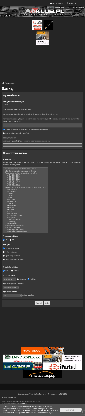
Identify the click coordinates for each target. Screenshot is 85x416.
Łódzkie (25, 197)
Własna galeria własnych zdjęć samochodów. (25, 173)
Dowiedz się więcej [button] (45, 413)
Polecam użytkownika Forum (25, 232)
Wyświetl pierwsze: (10, 292)
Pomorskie (25, 210)
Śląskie (25, 212)
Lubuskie (25, 195)
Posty (6, 271)
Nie (12, 240)
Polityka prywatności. (9, 398)
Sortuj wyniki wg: (9, 275)
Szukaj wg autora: (9, 138)
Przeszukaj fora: (9, 159)
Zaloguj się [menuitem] (71, 3)
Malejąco (32, 279)
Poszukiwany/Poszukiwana (25, 226)
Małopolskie (25, 199)
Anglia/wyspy (25, 222)
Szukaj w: (6, 245)
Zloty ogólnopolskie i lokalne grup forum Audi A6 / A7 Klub (25, 187)
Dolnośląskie (25, 191)
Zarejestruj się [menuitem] (56, 3)
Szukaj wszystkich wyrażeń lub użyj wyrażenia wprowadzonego (26, 129)
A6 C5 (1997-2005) (25, 177)
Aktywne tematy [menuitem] (78, 8)
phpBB (17, 401)
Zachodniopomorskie (25, 220)
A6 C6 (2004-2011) (25, 179)
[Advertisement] (42, 63)
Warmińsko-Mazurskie (25, 216)
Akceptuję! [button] (70, 410)
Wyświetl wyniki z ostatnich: (13, 284)
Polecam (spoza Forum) (25, 230)
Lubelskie (25, 193)
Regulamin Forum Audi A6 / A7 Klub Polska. (25, 169)
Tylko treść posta (10, 252)
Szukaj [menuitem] (7, 16)
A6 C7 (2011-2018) (25, 181)
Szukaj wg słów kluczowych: (13, 102)
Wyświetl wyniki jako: (11, 267)
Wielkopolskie (25, 218)
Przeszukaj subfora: (10, 236)
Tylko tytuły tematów (11, 256)
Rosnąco (21, 279)
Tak (5, 240)
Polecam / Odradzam (25, 228)
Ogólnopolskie (25, 189)
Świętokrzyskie (25, 214)
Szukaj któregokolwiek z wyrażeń (16, 133)
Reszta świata (25, 224)
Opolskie (25, 204)
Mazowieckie (25, 202)
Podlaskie (25, 208)
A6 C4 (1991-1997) (25, 175)
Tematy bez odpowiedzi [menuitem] (62, 8)
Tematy (15, 271)
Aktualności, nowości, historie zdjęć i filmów (25, 171)
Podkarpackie (25, 205)
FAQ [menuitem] (2, 16)
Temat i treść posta (11, 248)
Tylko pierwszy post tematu (13, 259)
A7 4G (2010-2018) (25, 185)
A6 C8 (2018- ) (25, 183)
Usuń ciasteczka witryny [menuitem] (37, 394)
